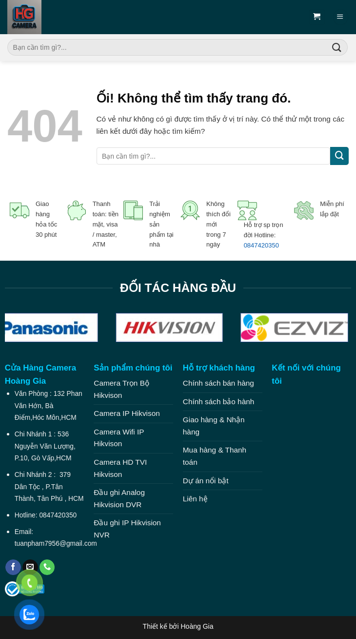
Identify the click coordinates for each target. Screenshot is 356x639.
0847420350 (261, 245)
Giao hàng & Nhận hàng (214, 425)
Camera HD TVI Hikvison (120, 468)
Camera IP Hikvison (126, 413)
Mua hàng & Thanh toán (214, 456)
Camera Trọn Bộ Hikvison (121, 389)
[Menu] (340, 16)
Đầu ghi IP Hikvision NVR (127, 528)
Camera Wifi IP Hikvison (119, 438)
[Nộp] (337, 47)
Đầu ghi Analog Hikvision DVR (119, 498)
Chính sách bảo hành (219, 401)
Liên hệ (195, 499)
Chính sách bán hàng (218, 383)
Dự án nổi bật (206, 480)
